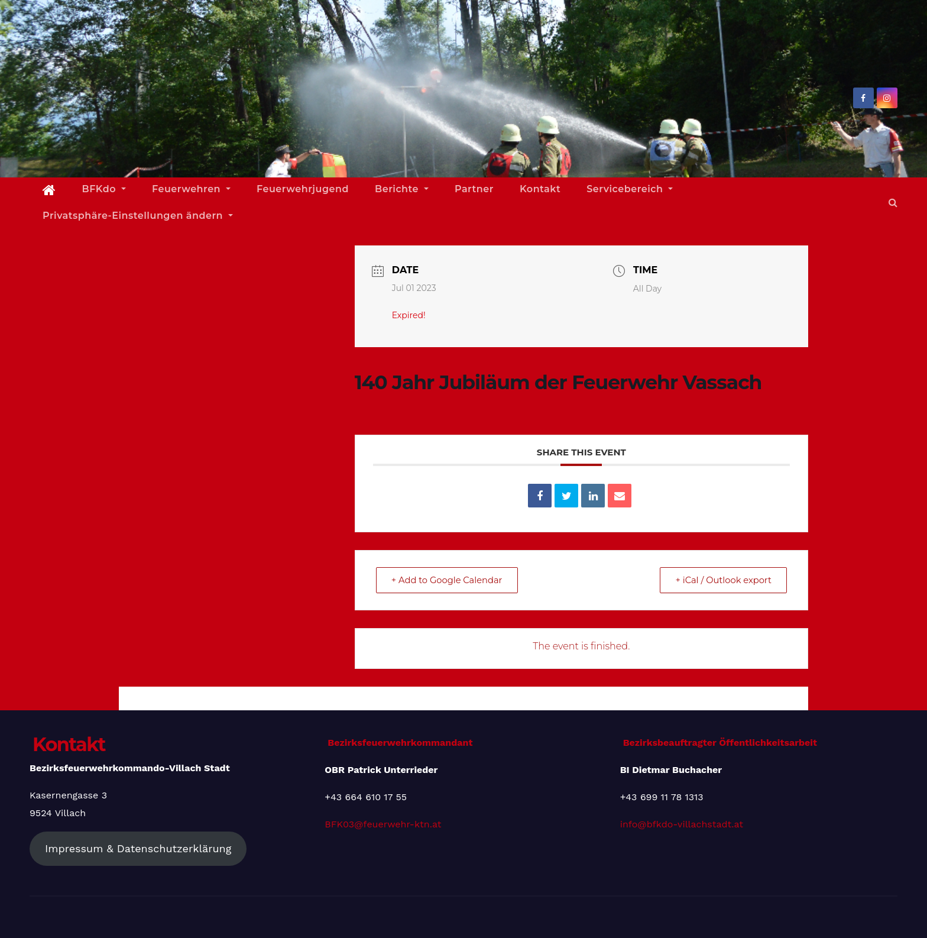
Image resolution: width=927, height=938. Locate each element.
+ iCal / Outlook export (721, 580)
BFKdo (104, 189)
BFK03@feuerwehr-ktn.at (383, 824)
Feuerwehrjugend (303, 189)
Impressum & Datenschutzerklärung (138, 848)
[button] (893, 202)
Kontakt (540, 189)
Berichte (402, 189)
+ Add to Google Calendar (450, 580)
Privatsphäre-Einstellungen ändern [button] (138, 215)
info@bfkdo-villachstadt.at (681, 824)
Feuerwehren (191, 189)
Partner (474, 189)
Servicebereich (629, 189)
